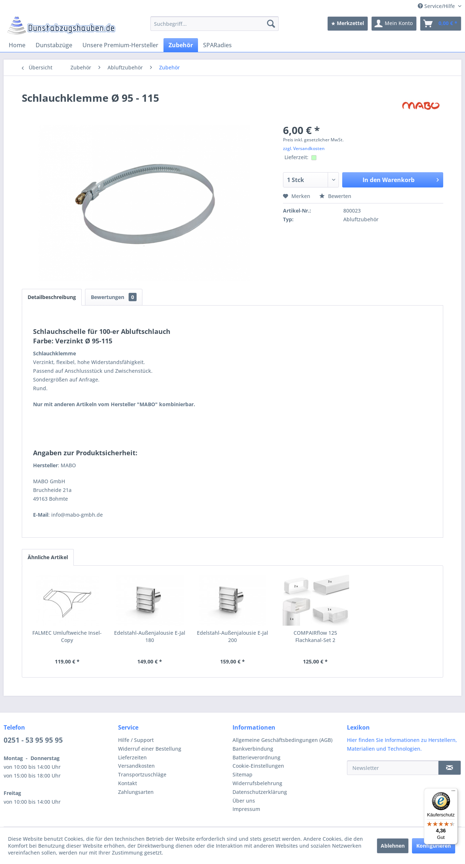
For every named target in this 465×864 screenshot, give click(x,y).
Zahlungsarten (136, 791)
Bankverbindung (252, 748)
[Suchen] (271, 23)
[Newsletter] (392, 767)
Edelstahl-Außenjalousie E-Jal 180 (149, 636)
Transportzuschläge (142, 774)
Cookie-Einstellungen (258, 765)
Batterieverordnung (256, 757)
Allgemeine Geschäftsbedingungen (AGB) (282, 739)
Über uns (243, 800)
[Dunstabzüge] (54, 45)
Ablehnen (393, 845)
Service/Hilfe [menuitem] (437, 6)
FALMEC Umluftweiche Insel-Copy (67, 636)
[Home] (17, 45)
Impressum (246, 809)
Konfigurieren (433, 845)
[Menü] (453, 792)
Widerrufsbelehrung (257, 783)
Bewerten (335, 196)
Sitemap (242, 774)
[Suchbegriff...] (214, 23)
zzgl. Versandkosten (304, 148)
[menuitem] (214, 23)
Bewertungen (114, 297)
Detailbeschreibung (52, 297)
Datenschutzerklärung (259, 791)
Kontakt (127, 783)
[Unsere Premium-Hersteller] (120, 45)
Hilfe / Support (136, 739)
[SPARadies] (217, 45)
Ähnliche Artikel (48, 557)
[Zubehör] (180, 45)
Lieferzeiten (132, 757)
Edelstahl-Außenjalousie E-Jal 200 (232, 636)
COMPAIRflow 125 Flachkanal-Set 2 (315, 636)
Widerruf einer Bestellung (149, 748)
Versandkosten (136, 765)
